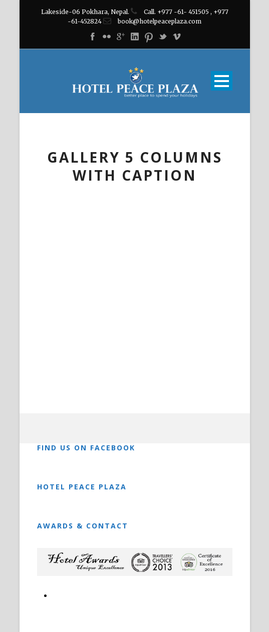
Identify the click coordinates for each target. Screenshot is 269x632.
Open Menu (221, 81)
